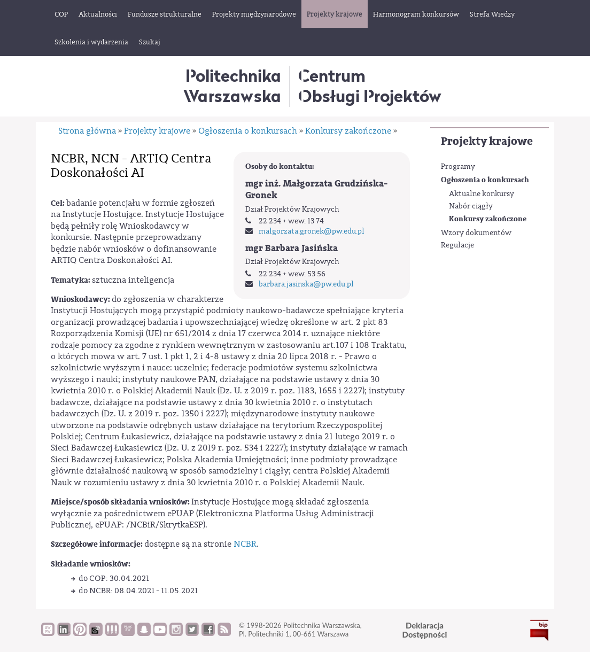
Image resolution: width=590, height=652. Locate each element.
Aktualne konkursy (481, 194)
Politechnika (232, 86)
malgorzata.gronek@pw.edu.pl (311, 231)
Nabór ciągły (471, 206)
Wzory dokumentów (476, 233)
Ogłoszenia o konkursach (485, 180)
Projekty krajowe (487, 141)
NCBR (245, 544)
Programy (458, 167)
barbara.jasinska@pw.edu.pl (306, 284)
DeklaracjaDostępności (424, 629)
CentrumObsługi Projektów (369, 86)
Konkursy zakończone (487, 219)
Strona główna (87, 131)
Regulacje (457, 245)
